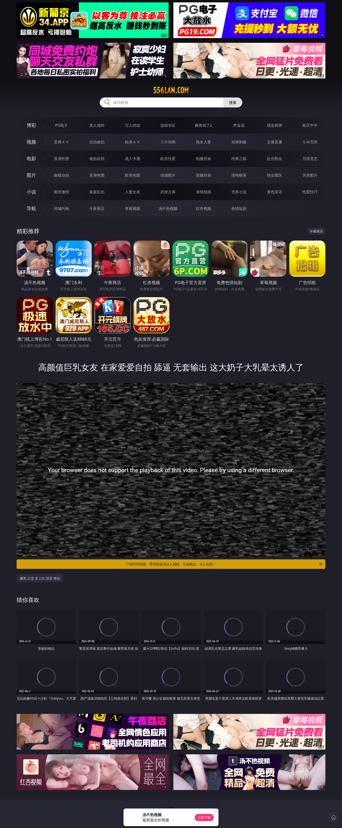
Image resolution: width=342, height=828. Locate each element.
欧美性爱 (168, 158)
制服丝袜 (203, 158)
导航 (31, 208)
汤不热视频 (167, 208)
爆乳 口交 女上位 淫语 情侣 (40, 578)
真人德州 (96, 125)
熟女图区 (274, 175)
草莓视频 (132, 208)
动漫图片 (168, 175)
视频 (31, 142)
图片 (31, 175)
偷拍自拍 (96, 158)
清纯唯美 (239, 175)
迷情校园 (203, 191)
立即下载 (204, 817)
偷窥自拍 (61, 175)
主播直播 (274, 142)
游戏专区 (168, 125)
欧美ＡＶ (132, 142)
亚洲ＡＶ (61, 142)
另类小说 (239, 191)
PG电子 (61, 125)
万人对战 (132, 125)
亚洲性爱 (61, 158)
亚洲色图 (96, 175)
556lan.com (171, 90)
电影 (31, 158)
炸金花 (239, 125)
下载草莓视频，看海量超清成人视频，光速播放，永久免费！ (224, 564)
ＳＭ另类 (310, 142)
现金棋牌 (274, 125)
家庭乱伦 (96, 191)
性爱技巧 (310, 191)
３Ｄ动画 (168, 142)
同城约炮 (61, 208)
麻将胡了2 (203, 125)
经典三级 (239, 158)
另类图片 (310, 175)
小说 (31, 192)
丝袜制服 (239, 142)
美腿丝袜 (203, 175)
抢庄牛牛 (310, 125)
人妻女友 (132, 191)
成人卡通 (132, 158)
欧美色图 (132, 175)
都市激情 (61, 191)
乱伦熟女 (274, 158)
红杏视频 (203, 208)
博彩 (31, 125)
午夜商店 (96, 208)
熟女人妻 (203, 142)
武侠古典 (168, 191)
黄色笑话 (274, 191)
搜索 (233, 102)
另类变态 (310, 158)
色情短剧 (239, 208)
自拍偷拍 (96, 142)
